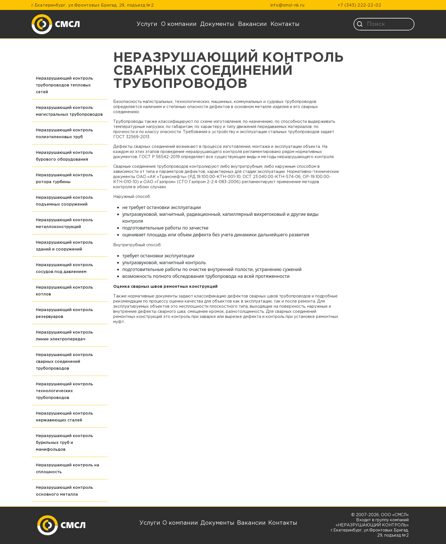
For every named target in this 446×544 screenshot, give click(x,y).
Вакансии (252, 24)
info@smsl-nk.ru (288, 5)
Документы (217, 24)
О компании (179, 24)
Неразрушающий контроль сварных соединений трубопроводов (64, 361)
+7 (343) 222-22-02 (359, 5)
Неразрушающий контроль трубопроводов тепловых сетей (64, 85)
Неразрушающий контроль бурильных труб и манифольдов (64, 442)
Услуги (147, 24)
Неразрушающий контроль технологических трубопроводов (64, 391)
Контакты (285, 24)
